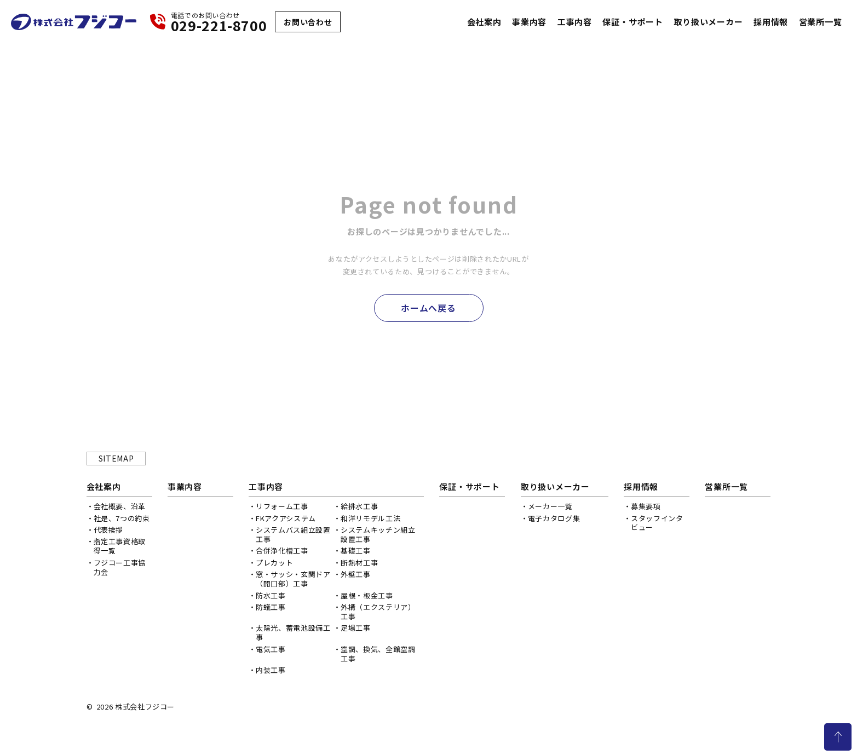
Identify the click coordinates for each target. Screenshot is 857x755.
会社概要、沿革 (120, 506)
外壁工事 (356, 574)
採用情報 (771, 22)
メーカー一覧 (550, 506)
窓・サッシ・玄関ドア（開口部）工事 (293, 579)
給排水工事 (359, 506)
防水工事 (271, 595)
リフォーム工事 (282, 506)
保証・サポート (632, 22)
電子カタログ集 (554, 518)
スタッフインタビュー (657, 523)
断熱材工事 (359, 562)
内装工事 (271, 670)
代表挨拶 (109, 530)
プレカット (274, 562)
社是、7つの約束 (122, 518)
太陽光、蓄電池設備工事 (293, 632)
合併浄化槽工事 (282, 550)
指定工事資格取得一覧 (120, 546)
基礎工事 (356, 550)
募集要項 (646, 506)
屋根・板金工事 (367, 595)
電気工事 (271, 649)
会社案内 (484, 22)
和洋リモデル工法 (370, 518)
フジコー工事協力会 (120, 567)
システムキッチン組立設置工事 (378, 534)
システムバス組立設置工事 (293, 534)
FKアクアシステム (286, 518)
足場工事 (356, 628)
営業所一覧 (820, 22)
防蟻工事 (271, 607)
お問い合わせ (308, 21)
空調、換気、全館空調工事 (378, 654)
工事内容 (574, 22)
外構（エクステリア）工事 (378, 611)
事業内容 (529, 22)
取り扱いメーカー (708, 22)
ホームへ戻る (428, 307)
